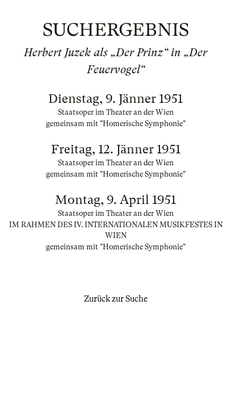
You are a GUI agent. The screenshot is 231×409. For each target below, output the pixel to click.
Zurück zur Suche (116, 298)
